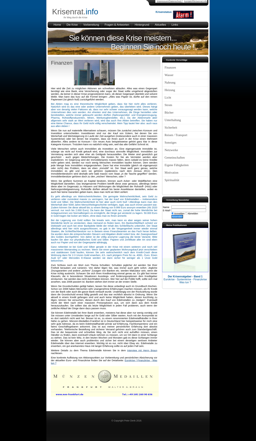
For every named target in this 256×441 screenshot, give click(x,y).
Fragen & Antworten (117, 24)
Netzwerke (171, 150)
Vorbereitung (91, 24)
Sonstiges (170, 142)
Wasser (169, 75)
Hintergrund (142, 24)
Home (57, 24)
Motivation (171, 172)
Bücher (169, 112)
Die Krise (72, 24)
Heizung (170, 90)
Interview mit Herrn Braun (142, 350)
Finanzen (170, 67)
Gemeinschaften (175, 157)
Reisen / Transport (176, 135)
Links (175, 24)
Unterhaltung (173, 120)
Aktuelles (160, 24)
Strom (168, 105)
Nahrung (170, 82)
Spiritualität (172, 180)
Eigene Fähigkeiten (177, 165)
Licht (168, 97)
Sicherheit (171, 127)
